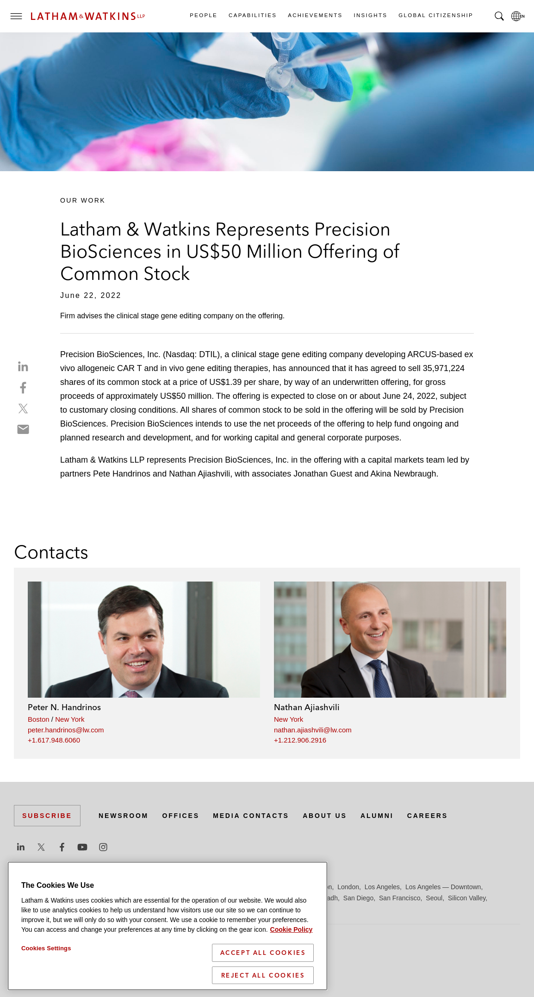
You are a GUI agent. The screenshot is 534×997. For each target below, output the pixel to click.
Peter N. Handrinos (64, 707)
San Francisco (399, 898)
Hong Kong (286, 887)
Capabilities (252, 15)
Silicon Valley (466, 898)
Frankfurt (219, 887)
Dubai (156, 887)
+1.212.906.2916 (300, 740)
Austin (23, 887)
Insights (370, 15)
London (348, 887)
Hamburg (251, 887)
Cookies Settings (46, 977)
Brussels (100, 887)
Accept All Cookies (263, 981)
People (203, 15)
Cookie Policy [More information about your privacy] (291, 958)
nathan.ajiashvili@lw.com (313, 730)
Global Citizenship (435, 15)
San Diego (358, 898)
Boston (39, 719)
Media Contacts (251, 815)
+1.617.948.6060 (54, 740)
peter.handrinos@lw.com (66, 730)
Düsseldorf (185, 887)
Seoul (434, 898)
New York (69, 719)
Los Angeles (382, 887)
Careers (427, 815)
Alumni (376, 815)
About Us (325, 815)
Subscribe (47, 815)
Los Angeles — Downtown (443, 887)
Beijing (47, 887)
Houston (320, 887)
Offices (180, 815)
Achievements (315, 15)
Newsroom (124, 815)
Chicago (130, 887)
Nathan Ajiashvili (307, 707)
